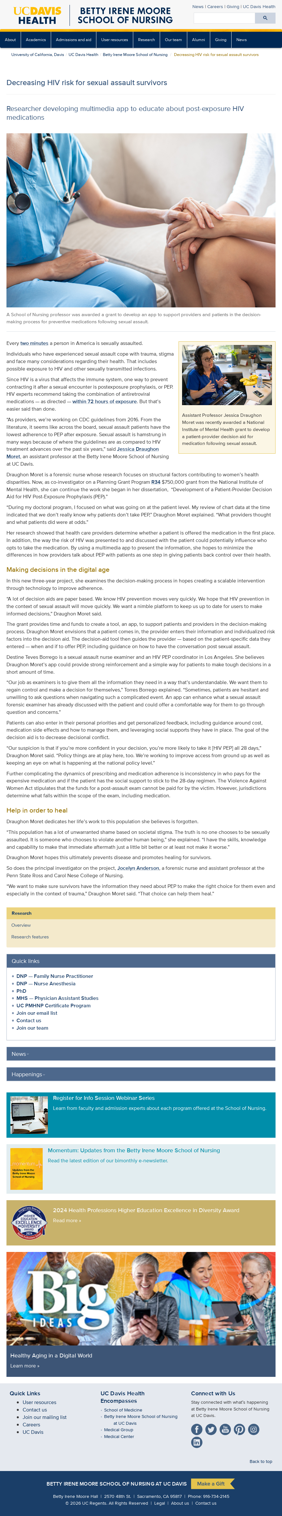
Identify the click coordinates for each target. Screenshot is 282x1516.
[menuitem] (10, 40)
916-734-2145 (216, 1496)
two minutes (34, 343)
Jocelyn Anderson (138, 868)
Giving (233, 6)
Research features (30, 936)
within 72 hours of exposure (104, 401)
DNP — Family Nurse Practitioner (54, 976)
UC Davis (33, 1432)
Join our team (32, 1028)
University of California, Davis (37, 54)
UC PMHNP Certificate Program (53, 1005)
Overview (21, 925)
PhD (21, 991)
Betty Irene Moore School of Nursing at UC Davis (117, 1484)
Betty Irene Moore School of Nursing (135, 54)
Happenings (28, 1074)
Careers (215, 6)
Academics (36, 40)
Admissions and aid (73, 40)
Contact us (28, 1020)
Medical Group (123, 1429)
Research (146, 40)
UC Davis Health (259, 6)
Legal (159, 1502)
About (10, 40)
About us (180, 1502)
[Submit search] (265, 18)
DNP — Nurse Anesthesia (46, 983)
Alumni (198, 40)
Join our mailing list (45, 1417)
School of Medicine (128, 1409)
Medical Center (124, 1436)
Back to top (261, 1461)
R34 (155, 482)
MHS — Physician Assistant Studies (57, 998)
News (198, 6)
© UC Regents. (86, 1502)
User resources (114, 40)
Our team (173, 40)
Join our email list (36, 1013)
